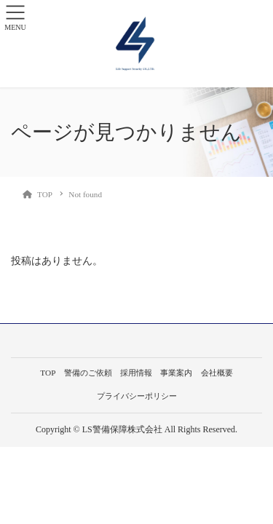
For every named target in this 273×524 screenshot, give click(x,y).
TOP (47, 372)
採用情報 (136, 372)
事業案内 (176, 372)
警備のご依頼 (88, 372)
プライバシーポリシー (137, 396)
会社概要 (217, 372)
